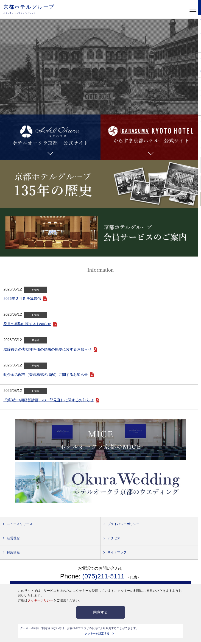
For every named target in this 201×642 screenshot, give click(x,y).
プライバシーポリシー (123, 524)
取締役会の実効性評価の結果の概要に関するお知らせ (47, 349)
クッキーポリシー (40, 600)
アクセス (113, 538)
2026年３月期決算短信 (22, 299)
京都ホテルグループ (28, 9)
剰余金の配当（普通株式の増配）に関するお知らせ (45, 375)
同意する (100, 612)
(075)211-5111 (104, 576)
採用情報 (13, 552)
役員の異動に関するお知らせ (27, 324)
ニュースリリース (20, 524)
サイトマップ (117, 552)
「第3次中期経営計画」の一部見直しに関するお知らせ (48, 400)
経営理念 (13, 538)
